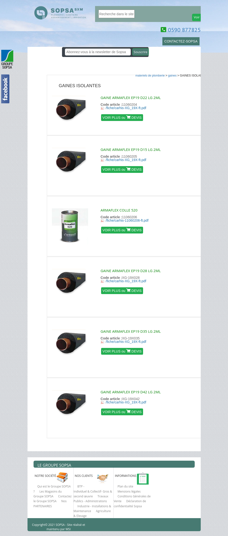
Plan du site (125, 486)
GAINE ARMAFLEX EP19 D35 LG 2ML (131, 331)
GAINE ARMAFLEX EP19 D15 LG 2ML (131, 149)
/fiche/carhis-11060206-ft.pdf (127, 220)
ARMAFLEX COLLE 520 (119, 210)
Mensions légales (129, 491)
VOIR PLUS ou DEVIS (122, 117)
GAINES (172, 75)
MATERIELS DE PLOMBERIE (150, 75)
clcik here (222, 181)
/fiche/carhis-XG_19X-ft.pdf (126, 108)
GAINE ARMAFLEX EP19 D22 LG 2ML (131, 97)
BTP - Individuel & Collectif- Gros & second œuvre (93, 491)
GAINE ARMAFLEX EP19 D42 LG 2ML (131, 391)
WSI (68, 529)
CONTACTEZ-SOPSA (180, 41)
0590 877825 (184, 29)
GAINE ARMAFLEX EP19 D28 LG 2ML (131, 270)
